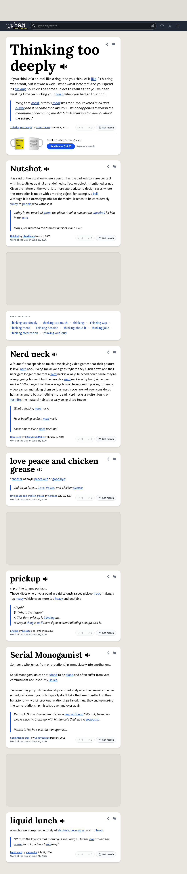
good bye (58, 479)
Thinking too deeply (21, 127)
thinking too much (55, 323)
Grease (78, 488)
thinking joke (100, 328)
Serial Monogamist (20, 738)
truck (96, 593)
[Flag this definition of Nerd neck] (114, 352)
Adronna (52, 496)
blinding (49, 617)
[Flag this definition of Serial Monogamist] (114, 653)
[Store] (162, 26)
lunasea (26, 631)
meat (35, 103)
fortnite (15, 399)
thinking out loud (55, 333)
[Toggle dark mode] (170, 26)
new (67, 714)
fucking (20, 89)
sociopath (92, 719)
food (99, 830)
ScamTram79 (43, 127)
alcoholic (64, 830)
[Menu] (178, 26)
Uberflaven (29, 236)
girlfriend (77, 714)
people (26, 204)
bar (91, 839)
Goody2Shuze (42, 738)
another (17, 479)
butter (19, 108)
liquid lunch (16, 852)
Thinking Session (46, 328)
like (93, 78)
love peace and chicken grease (27, 496)
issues (53, 680)
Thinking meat (20, 328)
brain (60, 94)
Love (41, 488)
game (47, 213)
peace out (41, 479)
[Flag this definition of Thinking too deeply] (113, 44)
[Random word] (152, 26)
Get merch (106, 128)
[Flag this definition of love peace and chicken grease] (114, 459)
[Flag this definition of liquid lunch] (114, 819)
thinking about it (75, 328)
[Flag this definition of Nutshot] (114, 167)
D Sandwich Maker (35, 437)
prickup (14, 631)
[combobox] (93, 26)
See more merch (85, 146)
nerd (23, 369)
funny (14, 204)
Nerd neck (15, 437)
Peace (50, 488)
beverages (77, 830)
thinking (78, 323)
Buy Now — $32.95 (60, 146)
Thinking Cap (98, 323)
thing (30, 623)
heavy (20, 598)
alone (69, 675)
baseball (99, 213)
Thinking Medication (24, 333)
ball (95, 194)
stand (53, 675)
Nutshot (14, 236)
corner (18, 844)
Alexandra (31, 852)
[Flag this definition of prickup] (114, 577)
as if (40, 623)
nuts (25, 218)
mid (48, 844)
